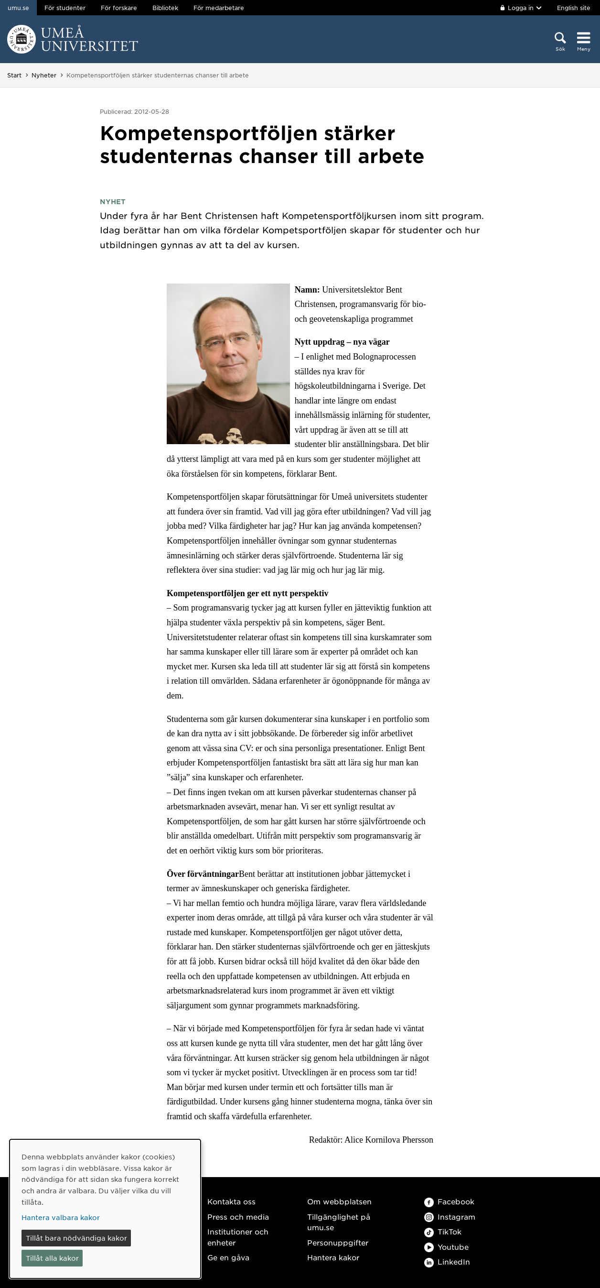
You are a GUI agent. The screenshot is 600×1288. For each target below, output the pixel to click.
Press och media (238, 1216)
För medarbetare (218, 7)
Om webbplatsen (339, 1201)
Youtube (446, 1246)
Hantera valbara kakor (60, 1217)
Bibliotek (165, 7)
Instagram (449, 1216)
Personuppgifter (337, 1242)
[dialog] (105, 1208)
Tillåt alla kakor (52, 1258)
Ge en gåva (228, 1257)
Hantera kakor (333, 1257)
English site (573, 7)
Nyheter (44, 75)
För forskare (119, 7)
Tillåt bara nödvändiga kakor (76, 1237)
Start (14, 75)
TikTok (442, 1231)
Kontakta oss (231, 1201)
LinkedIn (447, 1261)
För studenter (65, 7)
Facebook (449, 1201)
